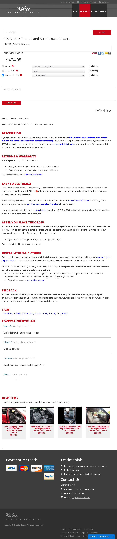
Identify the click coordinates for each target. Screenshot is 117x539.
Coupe (65, 313)
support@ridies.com (86, 2)
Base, (46, 313)
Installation (88, 529)
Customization (75, 529)
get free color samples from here (43, 204)
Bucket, (53, 313)
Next (106, 46)
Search (86, 536)
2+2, (59, 313)
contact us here (41, 210)
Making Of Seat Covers (70, 536)
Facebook (104, 2)
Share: (95, 52)
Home (76, 11)
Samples (94, 532)
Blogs (103, 11)
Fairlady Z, (19, 313)
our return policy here (33, 174)
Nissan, (38, 313)
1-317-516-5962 (67, 2)
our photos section (35, 280)
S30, (26, 313)
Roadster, (8, 313)
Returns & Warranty (69, 532)
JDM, (31, 313)
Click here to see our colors (77, 200)
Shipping (84, 532)
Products (85, 11)
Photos (95, 11)
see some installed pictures (62, 144)
